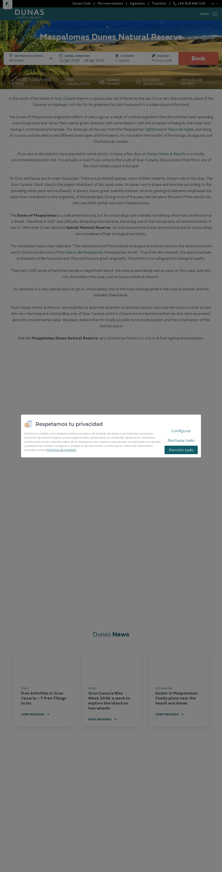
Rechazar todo (181, 440)
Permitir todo (181, 450)
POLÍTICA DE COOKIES (61, 450)
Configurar (181, 431)
